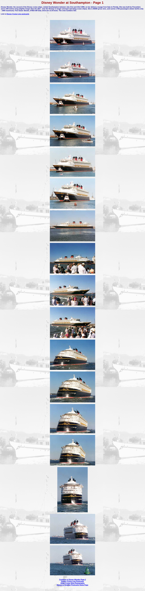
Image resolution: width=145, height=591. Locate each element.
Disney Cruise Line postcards (18, 14)
